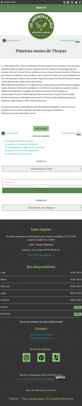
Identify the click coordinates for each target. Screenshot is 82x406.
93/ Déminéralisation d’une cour (18, 154)
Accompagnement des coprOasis (19, 141)
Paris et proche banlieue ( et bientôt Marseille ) (41, 336)
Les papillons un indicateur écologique (21, 144)
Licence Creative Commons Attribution (35, 379)
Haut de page (41, 128)
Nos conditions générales (40, 255)
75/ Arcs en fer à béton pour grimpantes (21, 150)
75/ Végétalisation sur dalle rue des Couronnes (24, 147)
